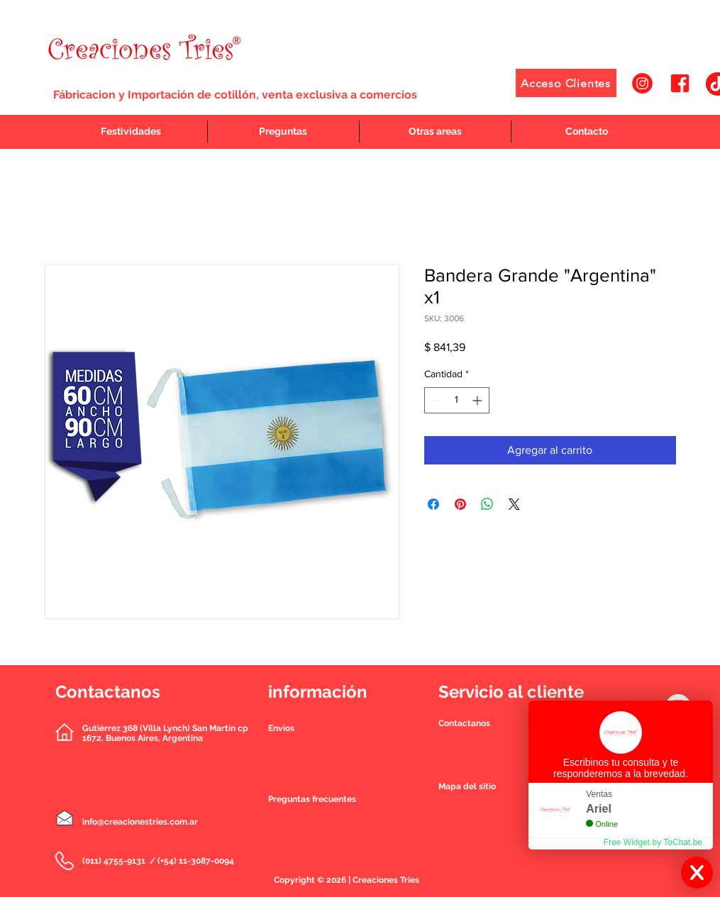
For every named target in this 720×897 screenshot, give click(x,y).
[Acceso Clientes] (566, 83)
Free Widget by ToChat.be (653, 842)
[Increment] (478, 400)
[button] (464, 723)
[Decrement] (435, 400)
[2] (680, 83)
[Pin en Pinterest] (460, 504)
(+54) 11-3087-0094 (195, 861)
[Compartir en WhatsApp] (487, 504)
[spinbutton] (457, 400)
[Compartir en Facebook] (433, 504)
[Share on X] (514, 504)
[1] (642, 83)
